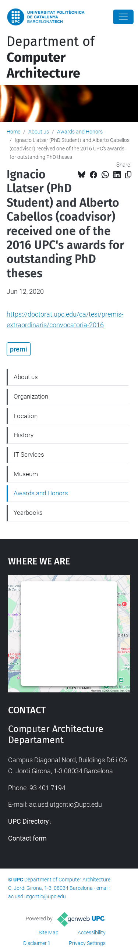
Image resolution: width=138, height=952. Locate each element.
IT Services (29, 454)
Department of (51, 57)
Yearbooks (28, 512)
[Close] (123, 17)
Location (26, 416)
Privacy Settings (87, 943)
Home (13, 132)
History (23, 435)
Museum (26, 474)
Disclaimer (35, 943)
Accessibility (92, 932)
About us (38, 132)
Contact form (27, 838)
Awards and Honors (80, 132)
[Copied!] (128, 175)
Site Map (49, 932)
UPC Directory (28, 821)
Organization (31, 396)
